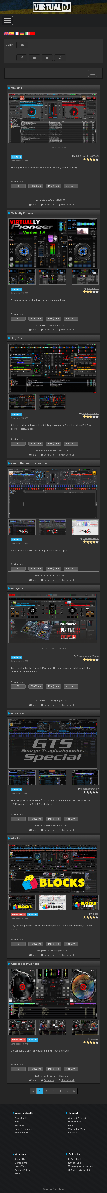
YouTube (74, 1162)
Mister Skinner (90, 413)
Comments (49, 204)
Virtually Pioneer (22, 213)
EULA (18, 1173)
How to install (68, 204)
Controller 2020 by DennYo (29, 463)
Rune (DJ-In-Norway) (87, 156)
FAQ (70, 1125)
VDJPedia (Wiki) (77, 1129)
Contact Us (21, 1162)
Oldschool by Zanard (25, 963)
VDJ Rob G (93, 288)
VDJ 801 (16, 88)
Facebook (75, 1159)
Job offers (20, 1166)
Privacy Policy (22, 1170)
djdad (95, 913)
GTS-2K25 (18, 713)
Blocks (15, 838)
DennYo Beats (91, 538)
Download (20, 1118)
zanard (95, 1039)
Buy (17, 1121)
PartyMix (17, 588)
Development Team (88, 656)
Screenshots (21, 1132)
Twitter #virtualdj (79, 1170)
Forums (72, 1132)
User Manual (75, 1121)
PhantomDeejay (90, 788)
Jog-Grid (17, 338)
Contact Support (77, 1118)
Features (19, 1125)
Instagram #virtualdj (81, 1166)
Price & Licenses (23, 1129)
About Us (20, 1159)
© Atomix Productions (53, 1189)
